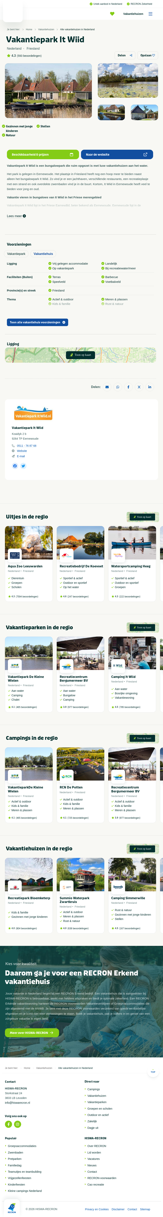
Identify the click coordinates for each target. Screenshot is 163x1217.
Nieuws (92, 1165)
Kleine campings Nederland (25, 1190)
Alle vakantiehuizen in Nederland (77, 29)
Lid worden (94, 1152)
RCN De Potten (71, 787)
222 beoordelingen (129, 596)
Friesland (28, 571)
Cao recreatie (96, 1184)
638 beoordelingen (78, 928)
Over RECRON (97, 1146)
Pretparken (14, 1158)
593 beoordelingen (29, 55)
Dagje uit (93, 1127)
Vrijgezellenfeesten (19, 1178)
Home (29, 29)
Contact (92, 1171)
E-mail (21, 456)
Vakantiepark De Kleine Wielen (26, 679)
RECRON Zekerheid (139, 4)
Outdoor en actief (98, 1115)
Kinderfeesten (16, 1184)
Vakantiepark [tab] (16, 254)
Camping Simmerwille (128, 898)
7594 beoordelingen (27, 596)
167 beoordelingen (129, 928)
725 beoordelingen (78, 818)
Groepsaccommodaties (22, 1146)
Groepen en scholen (100, 1108)
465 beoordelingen (26, 707)
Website (22, 450)
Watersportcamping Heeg (130, 566)
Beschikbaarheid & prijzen (42, 155)
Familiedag (14, 1165)
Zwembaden (15, 1152)
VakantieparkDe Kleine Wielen (25, 789)
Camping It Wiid (123, 677)
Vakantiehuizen (139, 14)
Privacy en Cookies (97, 1209)
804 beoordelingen (26, 928)
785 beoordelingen (129, 707)
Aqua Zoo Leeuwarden (25, 566)
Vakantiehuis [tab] (43, 254)
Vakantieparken (97, 1102)
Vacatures (94, 1158)
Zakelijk (92, 1121)
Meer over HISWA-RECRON (31, 1033)
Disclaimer (118, 1209)
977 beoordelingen (78, 707)
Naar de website (116, 155)
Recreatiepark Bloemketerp (29, 898)
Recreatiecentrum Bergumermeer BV (74, 679)
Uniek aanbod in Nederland (106, 4)
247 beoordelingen (78, 596)
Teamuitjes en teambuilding (24, 1171)
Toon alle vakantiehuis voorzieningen (37, 322)
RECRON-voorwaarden (102, 1178)
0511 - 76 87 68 (26, 445)
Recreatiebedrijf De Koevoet (81, 566)
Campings (94, 1089)
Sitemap (145, 1209)
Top (153, 1071)
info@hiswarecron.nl (17, 1102)
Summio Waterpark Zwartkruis (74, 900)
